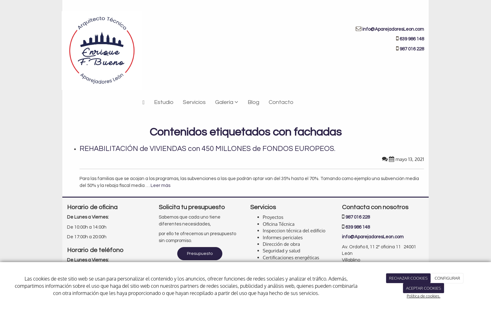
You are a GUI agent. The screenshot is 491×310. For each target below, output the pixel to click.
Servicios (194, 102)
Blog (253, 102)
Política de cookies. (424, 295)
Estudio (163, 102)
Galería (226, 102)
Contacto (281, 102)
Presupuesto (200, 253)
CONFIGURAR (447, 278)
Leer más (160, 185)
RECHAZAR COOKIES (408, 278)
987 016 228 (357, 217)
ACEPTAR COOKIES (423, 288)
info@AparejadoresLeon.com (393, 29)
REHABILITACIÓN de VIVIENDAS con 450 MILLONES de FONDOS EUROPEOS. (207, 148)
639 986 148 (412, 39)
